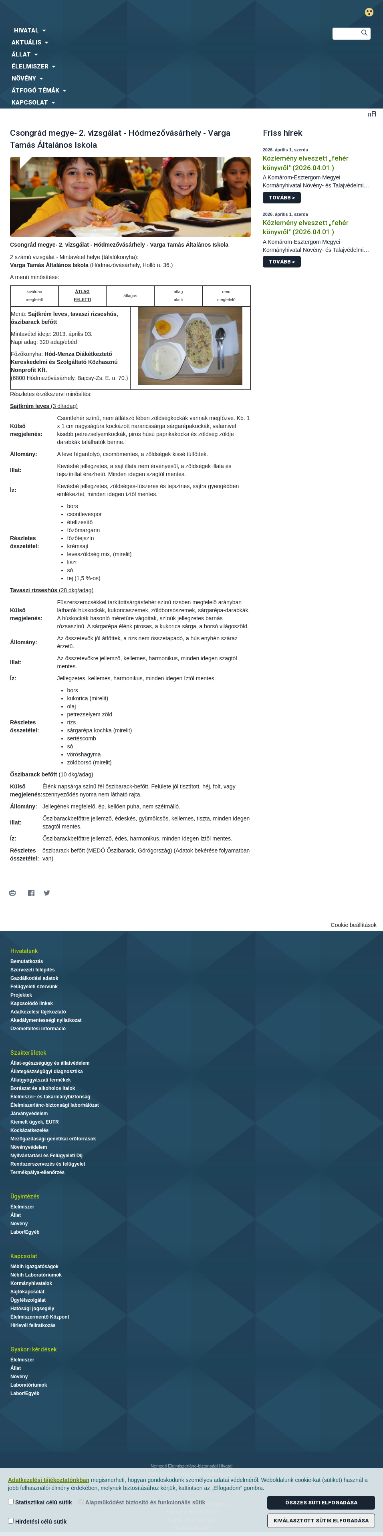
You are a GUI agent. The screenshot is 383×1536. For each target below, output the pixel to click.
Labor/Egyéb (25, 1232)
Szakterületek (28, 1052)
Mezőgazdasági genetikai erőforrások (53, 1139)
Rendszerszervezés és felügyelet (47, 1164)
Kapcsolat (23, 1256)
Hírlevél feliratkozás (33, 1325)
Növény (19, 1223)
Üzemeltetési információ (38, 1028)
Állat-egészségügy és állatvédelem (49, 1063)
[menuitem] (159, 30)
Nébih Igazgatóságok (34, 1266)
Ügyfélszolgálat (28, 1300)
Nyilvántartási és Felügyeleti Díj (46, 1155)
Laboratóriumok (28, 1385)
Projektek (21, 995)
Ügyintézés (25, 1196)
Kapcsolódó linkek (31, 1003)
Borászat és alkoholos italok (42, 1088)
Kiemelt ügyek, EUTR (34, 1122)
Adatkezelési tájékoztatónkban (48, 1480)
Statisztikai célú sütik (40, 1502)
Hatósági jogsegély (32, 1308)
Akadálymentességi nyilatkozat (45, 1020)
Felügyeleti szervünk (34, 986)
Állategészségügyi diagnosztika (46, 1071)
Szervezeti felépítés (32, 970)
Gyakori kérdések (33, 1349)
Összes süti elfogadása (321, 1503)
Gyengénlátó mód (372, 12)
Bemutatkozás (26, 961)
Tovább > (282, 198)
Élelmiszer (22, 1207)
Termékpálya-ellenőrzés (37, 1172)
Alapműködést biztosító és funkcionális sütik (142, 1502)
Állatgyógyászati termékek (40, 1080)
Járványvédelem (29, 1113)
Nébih (127, 12)
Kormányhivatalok (31, 1283)
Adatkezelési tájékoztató (38, 1012)
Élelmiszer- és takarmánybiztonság (50, 1097)
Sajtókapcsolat (27, 1292)
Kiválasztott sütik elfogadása (321, 1521)
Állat (15, 1215)
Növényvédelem (28, 1147)
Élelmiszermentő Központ (39, 1317)
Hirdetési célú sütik (37, 1521)
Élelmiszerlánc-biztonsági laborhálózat (54, 1105)
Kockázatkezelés (29, 1130)
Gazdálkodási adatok (34, 978)
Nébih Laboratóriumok (36, 1275)
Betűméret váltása (372, 114)
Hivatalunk (24, 951)
